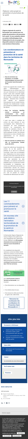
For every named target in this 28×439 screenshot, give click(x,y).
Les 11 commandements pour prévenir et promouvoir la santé (11, 206)
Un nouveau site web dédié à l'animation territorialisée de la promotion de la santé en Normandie (11, 223)
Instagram (7, 403)
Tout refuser (21, 433)
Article (21, 7)
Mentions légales (6, 412)
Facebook (4, 403)
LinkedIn (2, 403)
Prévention (8, 373)
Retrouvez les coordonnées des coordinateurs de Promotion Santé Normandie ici (14, 303)
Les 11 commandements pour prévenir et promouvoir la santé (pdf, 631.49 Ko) (15, 337)
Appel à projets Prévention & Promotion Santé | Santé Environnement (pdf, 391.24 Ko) (14, 331)
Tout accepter (7, 435)
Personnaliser (17, 435)
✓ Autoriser (14, 191)
